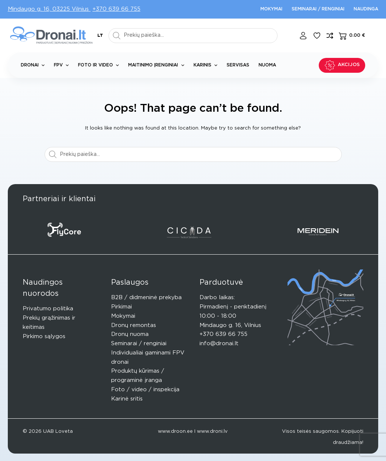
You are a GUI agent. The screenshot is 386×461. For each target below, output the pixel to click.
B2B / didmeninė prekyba (146, 297)
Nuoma (267, 65)
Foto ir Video (100, 65)
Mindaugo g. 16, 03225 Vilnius (49, 9)
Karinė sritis (127, 399)
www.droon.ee (175, 431)
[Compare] (330, 35)
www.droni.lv (212, 431)
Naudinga (366, 9)
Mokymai (271, 9)
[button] (100, 35)
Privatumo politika (48, 308)
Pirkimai (121, 307)
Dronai (34, 65)
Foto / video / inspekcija (145, 389)
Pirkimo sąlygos (44, 336)
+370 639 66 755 (116, 9)
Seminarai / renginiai (318, 9)
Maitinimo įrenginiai (157, 65)
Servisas (238, 65)
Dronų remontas (133, 325)
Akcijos (342, 65)
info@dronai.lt (219, 343)
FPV (63, 65)
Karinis (207, 65)
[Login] (303, 36)
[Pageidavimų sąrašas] (317, 36)
